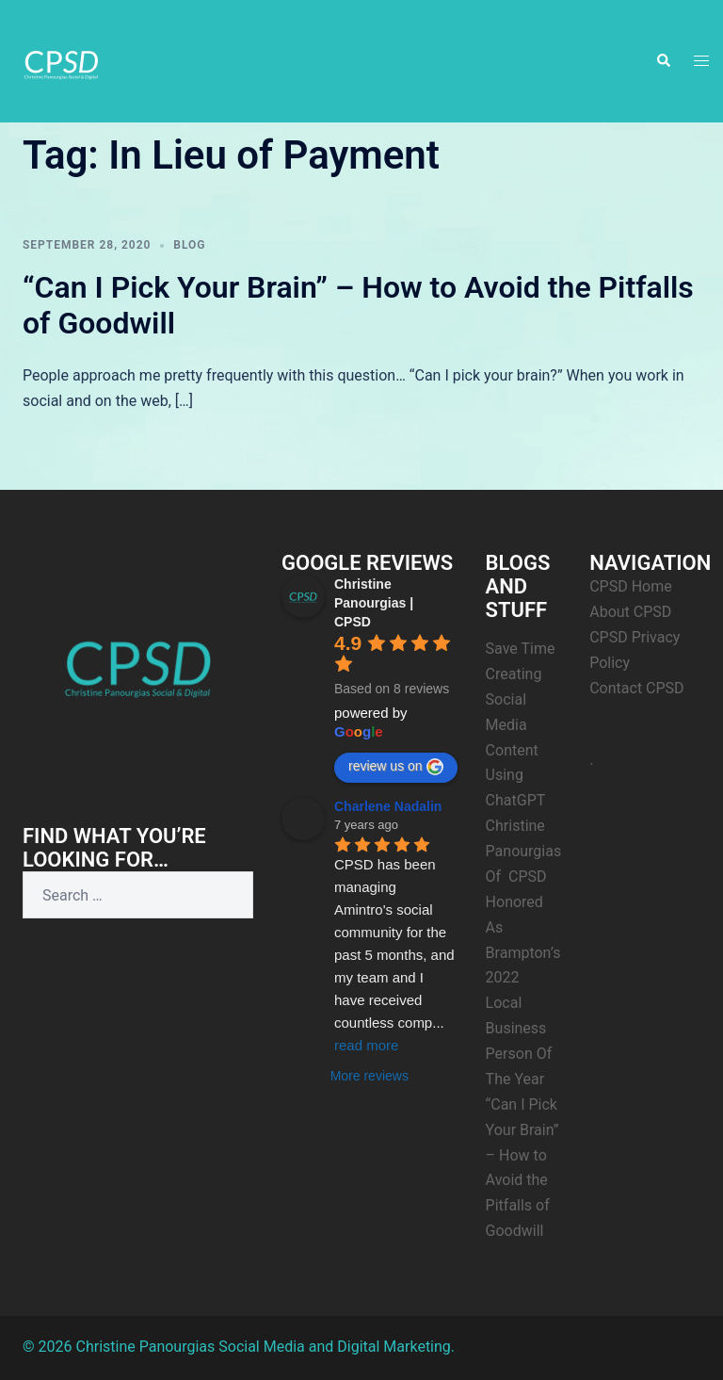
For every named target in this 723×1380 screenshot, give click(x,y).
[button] (662, 61)
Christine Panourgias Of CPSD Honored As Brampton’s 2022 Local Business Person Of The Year (524, 952)
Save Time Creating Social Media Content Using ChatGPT (520, 724)
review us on (395, 766)
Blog (189, 245)
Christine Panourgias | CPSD (373, 602)
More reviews (369, 1075)
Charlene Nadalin (388, 806)
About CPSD (630, 612)
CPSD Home (630, 586)
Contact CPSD (636, 688)
